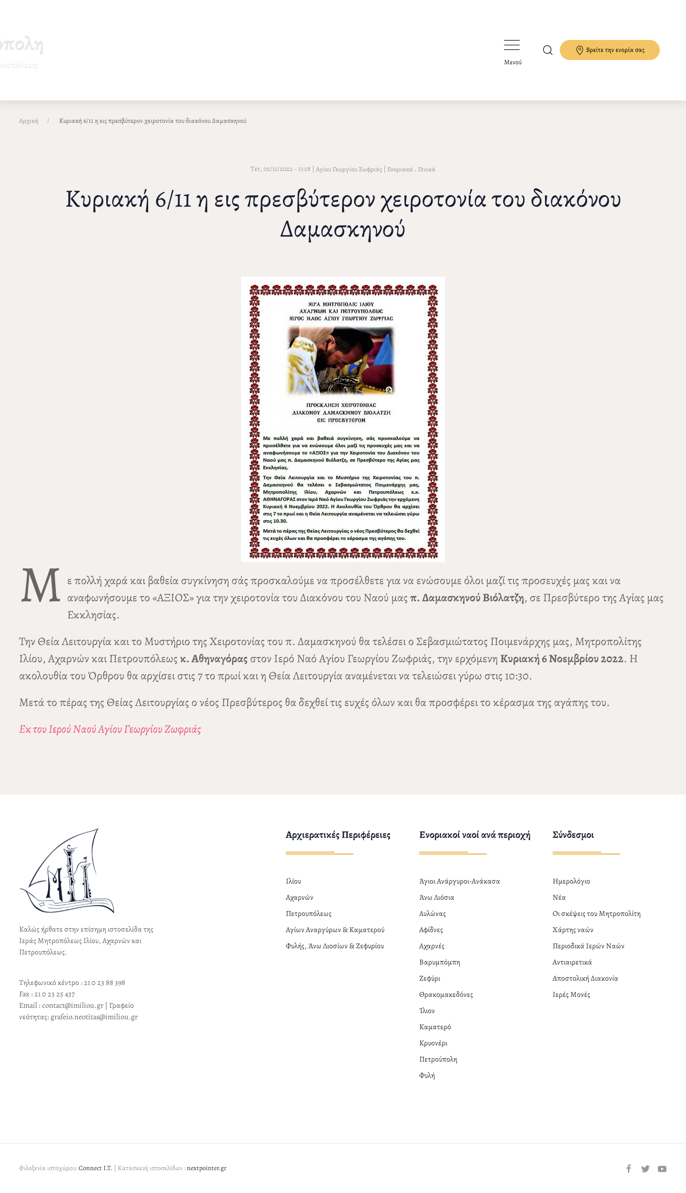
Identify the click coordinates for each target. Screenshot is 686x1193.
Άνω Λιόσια (436, 897)
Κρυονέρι (433, 1043)
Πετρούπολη (438, 1059)
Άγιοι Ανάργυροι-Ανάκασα (459, 881)
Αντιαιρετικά (572, 962)
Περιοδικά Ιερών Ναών (589, 946)
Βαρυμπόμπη (439, 962)
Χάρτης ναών (573, 930)
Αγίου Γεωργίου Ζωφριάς (349, 169)
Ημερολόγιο (571, 881)
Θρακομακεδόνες (446, 994)
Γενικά (426, 169)
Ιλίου (293, 881)
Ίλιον (427, 1010)
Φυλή (427, 1075)
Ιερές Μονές (571, 994)
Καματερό (435, 1027)
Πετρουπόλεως (309, 913)
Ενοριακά (400, 169)
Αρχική (28, 120)
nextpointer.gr (206, 1168)
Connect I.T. (95, 1168)
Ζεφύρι (429, 978)
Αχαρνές (431, 946)
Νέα (559, 897)
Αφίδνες (431, 930)
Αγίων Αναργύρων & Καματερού (335, 930)
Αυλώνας (432, 913)
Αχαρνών (299, 897)
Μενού (513, 62)
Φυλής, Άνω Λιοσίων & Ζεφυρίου (335, 946)
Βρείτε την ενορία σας (610, 50)
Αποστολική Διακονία (585, 978)
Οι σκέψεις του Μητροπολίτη (597, 913)
